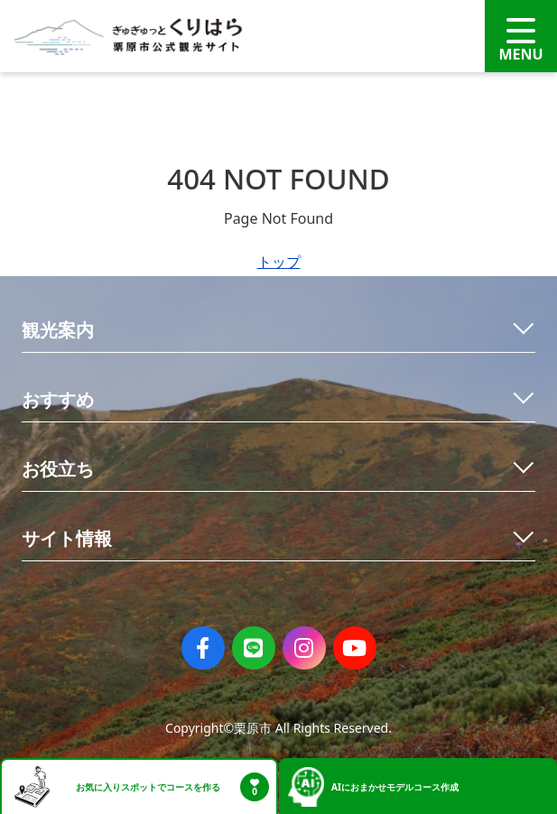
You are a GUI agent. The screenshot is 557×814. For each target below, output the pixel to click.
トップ (279, 262)
